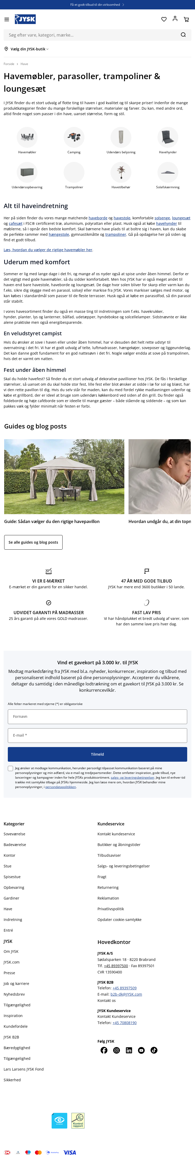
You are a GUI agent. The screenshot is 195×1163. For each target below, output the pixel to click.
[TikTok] (154, 1050)
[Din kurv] (186, 19)
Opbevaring (14, 887)
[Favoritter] (164, 19)
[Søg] (183, 34)
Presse (9, 972)
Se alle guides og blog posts (33, 542)
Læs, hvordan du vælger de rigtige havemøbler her (48, 249)
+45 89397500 (116, 965)
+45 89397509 (125, 987)
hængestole (59, 234)
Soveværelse (14, 833)
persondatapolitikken (60, 787)
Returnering (108, 887)
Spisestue (12, 876)
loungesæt (181, 217)
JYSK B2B (11, 1037)
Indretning (13, 919)
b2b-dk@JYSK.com (126, 994)
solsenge (162, 217)
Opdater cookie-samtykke (120, 919)
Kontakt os (107, 1000)
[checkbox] (10, 768)
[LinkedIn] (129, 1050)
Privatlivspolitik (111, 908)
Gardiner (11, 898)
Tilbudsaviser (109, 855)
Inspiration (13, 1015)
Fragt (102, 876)
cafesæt (15, 223)
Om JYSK (11, 951)
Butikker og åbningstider (119, 844)
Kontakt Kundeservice (117, 1016)
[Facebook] (104, 1050)
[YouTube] (141, 1050)
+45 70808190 (125, 1022)
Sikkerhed (12, 1079)
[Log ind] (175, 19)
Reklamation (108, 898)
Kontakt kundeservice (116, 833)
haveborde (98, 217)
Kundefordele (16, 1026)
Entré (8, 930)
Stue (7, 866)
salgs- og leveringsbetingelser (132, 777)
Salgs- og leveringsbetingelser (124, 866)
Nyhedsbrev (14, 994)
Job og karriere (16, 983)
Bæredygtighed (17, 1047)
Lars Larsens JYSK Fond (24, 1069)
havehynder (166, 223)
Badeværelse (15, 844)
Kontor (9, 855)
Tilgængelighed (17, 1004)
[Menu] (7, 19)
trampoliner (115, 234)
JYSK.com (12, 962)
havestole (122, 217)
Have (8, 908)
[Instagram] (116, 1050)
